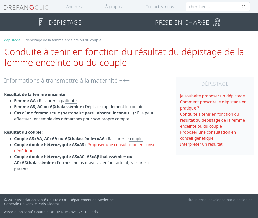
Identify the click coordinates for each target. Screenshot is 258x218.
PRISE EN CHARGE (188, 22)
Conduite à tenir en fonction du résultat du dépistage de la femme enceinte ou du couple (212, 120)
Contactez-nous (159, 6)
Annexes (74, 6)
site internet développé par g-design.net (220, 199)
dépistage (12, 40)
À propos (113, 6)
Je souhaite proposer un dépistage (212, 96)
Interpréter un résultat (201, 144)
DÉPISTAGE (59, 22)
